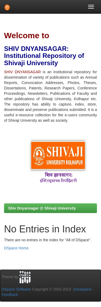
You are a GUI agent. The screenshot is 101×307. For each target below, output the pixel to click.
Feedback (10, 294)
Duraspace (82, 289)
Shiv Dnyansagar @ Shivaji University (42, 208)
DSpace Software (16, 289)
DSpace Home (16, 248)
